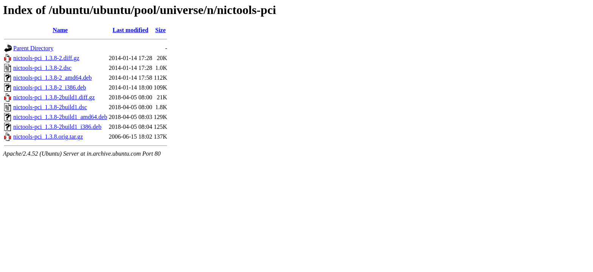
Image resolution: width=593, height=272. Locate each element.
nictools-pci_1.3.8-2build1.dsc (50, 107)
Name (60, 30)
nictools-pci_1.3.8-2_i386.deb (49, 87)
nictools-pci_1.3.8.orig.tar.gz (48, 136)
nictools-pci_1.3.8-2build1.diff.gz (54, 97)
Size (160, 30)
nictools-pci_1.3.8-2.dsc (42, 68)
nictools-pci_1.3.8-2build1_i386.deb (57, 127)
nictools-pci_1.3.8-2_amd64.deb (52, 77)
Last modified (131, 30)
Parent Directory (33, 48)
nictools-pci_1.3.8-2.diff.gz (46, 58)
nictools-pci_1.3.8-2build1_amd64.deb (60, 117)
